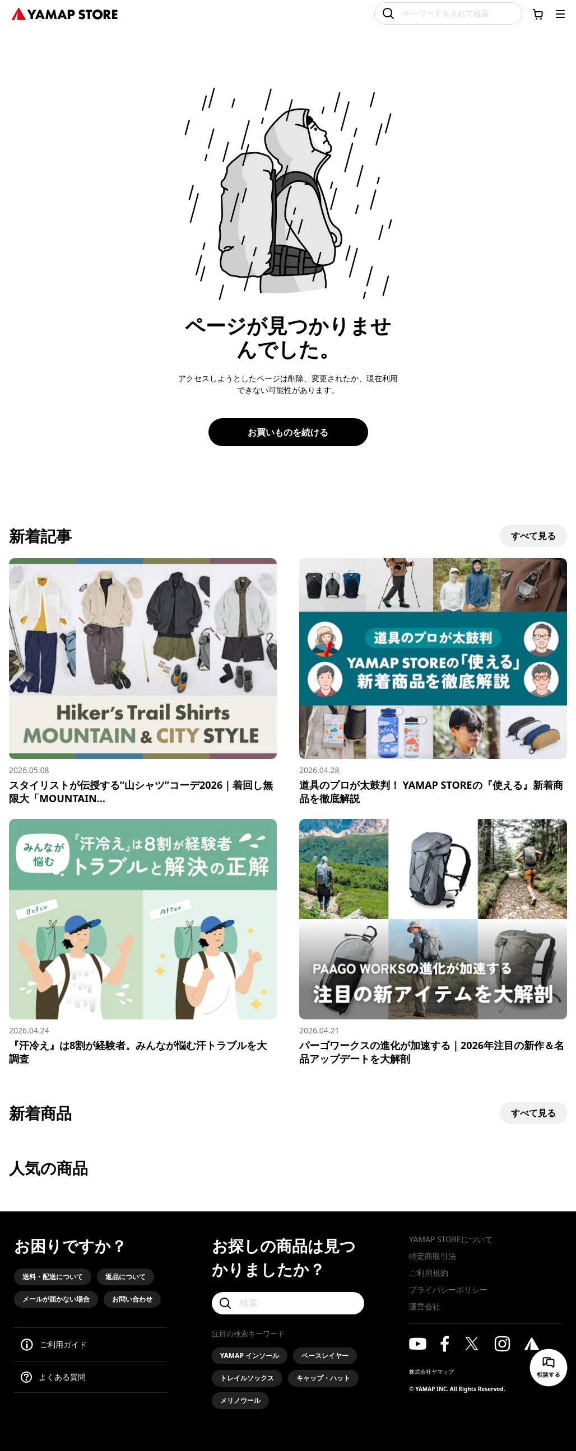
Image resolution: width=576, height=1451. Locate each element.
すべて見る (533, 536)
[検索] (288, 1303)
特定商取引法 (432, 1256)
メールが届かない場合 (56, 1299)
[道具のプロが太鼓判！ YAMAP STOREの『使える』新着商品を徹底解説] (433, 681)
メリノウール (240, 1400)
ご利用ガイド (63, 1344)
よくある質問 (62, 1377)
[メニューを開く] (560, 14)
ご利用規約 (428, 1272)
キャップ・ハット (323, 1378)
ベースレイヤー (325, 1355)
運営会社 (424, 1306)
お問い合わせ (132, 1299)
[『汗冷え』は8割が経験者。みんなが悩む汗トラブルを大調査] (143, 942)
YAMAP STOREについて (450, 1239)
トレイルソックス (247, 1378)
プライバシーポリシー (448, 1289)
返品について (125, 1276)
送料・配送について (52, 1276)
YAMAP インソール (249, 1355)
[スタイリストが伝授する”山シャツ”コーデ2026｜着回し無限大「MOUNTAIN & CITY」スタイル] (143, 681)
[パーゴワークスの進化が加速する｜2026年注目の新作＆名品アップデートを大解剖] (433, 942)
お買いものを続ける (288, 432)
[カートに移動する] (538, 14)
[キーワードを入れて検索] (448, 13)
